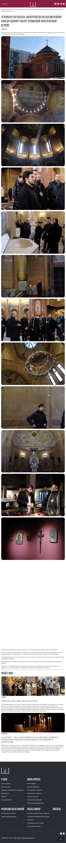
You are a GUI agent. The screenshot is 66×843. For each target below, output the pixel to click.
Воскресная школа (33, 787)
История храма (6, 783)
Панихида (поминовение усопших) (38, 816)
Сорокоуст (30, 820)
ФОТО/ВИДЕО (31, 783)
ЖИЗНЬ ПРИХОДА (33, 779)
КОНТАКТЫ (57, 809)
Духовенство (5, 793)
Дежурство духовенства (8, 816)
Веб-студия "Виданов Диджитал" (24, 838)
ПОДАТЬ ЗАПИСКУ (34, 809)
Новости (4, 796)
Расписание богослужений (12, 809)
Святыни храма (6, 787)
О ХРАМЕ (4, 779)
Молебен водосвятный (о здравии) (38, 813)
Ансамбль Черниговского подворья (12, 790)
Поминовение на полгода (35, 823)
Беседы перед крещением (35, 803)
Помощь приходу (32, 796)
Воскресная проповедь (34, 800)
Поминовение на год (34, 826)
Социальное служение (34, 793)
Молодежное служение (34, 790)
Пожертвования (6, 800)
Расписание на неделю (8, 813)
